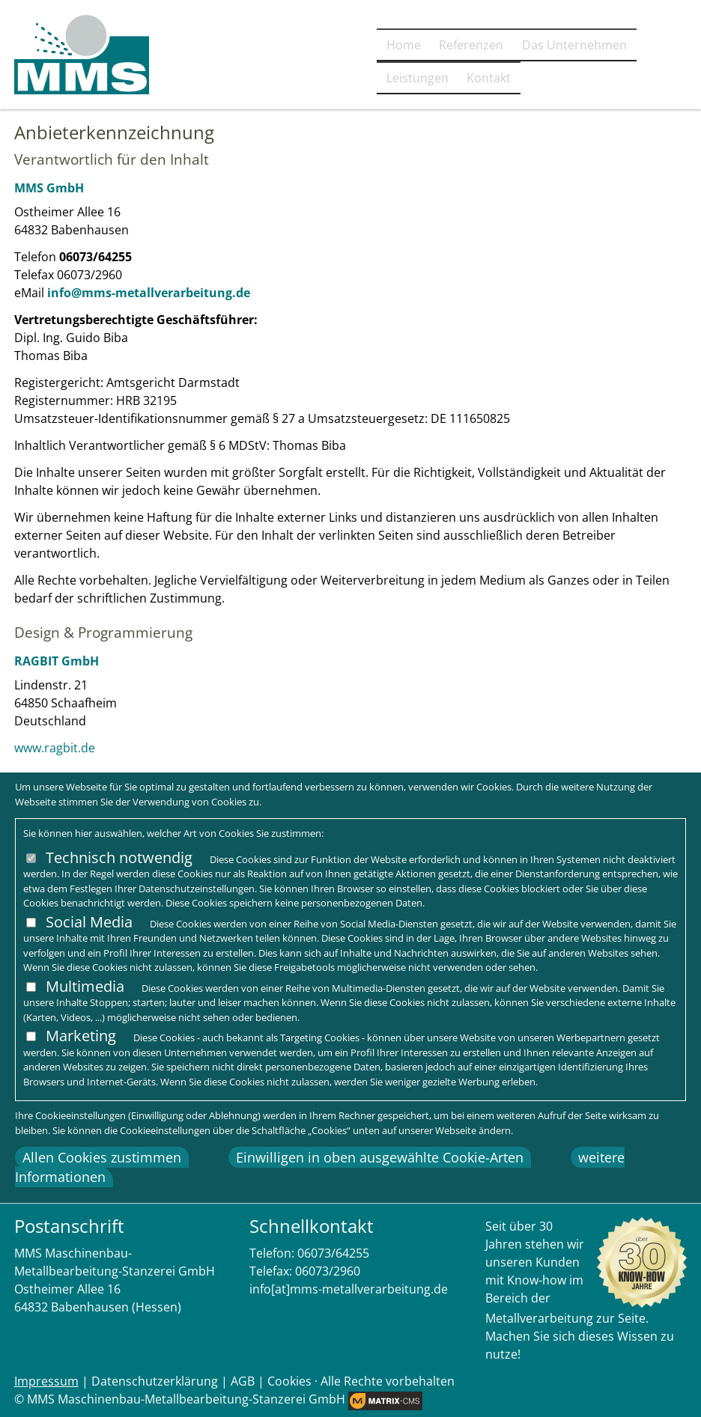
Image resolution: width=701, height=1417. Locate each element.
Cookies (289, 1381)
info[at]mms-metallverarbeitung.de (348, 1289)
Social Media (89, 922)
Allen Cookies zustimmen (101, 1157)
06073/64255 (333, 1253)
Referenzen (328, 80)
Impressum (46, 1381)
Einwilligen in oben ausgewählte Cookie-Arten (380, 1157)
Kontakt (655, 80)
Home (246, 80)
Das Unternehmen (448, 80)
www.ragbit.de (54, 748)
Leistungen (568, 80)
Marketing (81, 1036)
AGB (243, 1381)
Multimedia (85, 986)
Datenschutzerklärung (154, 1381)
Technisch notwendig (119, 857)
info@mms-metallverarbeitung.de (148, 292)
